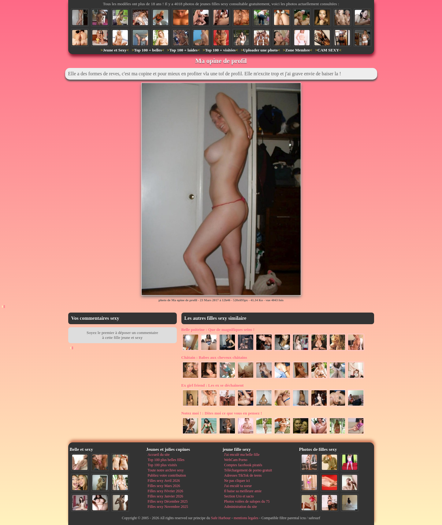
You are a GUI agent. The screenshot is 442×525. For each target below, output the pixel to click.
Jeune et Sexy (114, 50)
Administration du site (240, 506)
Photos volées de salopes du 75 (247, 501)
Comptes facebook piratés (243, 465)
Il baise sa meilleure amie (243, 491)
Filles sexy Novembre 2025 (168, 506)
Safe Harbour (221, 518)
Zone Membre (297, 50)
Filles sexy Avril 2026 (164, 480)
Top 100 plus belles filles (166, 460)
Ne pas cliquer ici (237, 480)
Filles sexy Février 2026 (165, 491)
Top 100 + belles (148, 50)
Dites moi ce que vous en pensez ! (221, 413)
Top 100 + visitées (220, 50)
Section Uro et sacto (239, 496)
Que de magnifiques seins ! (218, 329)
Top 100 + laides (183, 50)
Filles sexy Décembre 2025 (168, 501)
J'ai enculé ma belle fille (242, 454)
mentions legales (246, 518)
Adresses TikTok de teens (243, 475)
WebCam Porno (235, 460)
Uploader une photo (260, 50)
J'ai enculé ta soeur (238, 486)
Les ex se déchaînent (212, 385)
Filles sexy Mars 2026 (164, 486)
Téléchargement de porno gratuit (248, 470)
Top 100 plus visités (162, 465)
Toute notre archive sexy (166, 470)
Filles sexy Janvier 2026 (165, 496)
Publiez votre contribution (167, 475)
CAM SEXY (328, 50)
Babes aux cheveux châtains (214, 357)
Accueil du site (159, 454)
